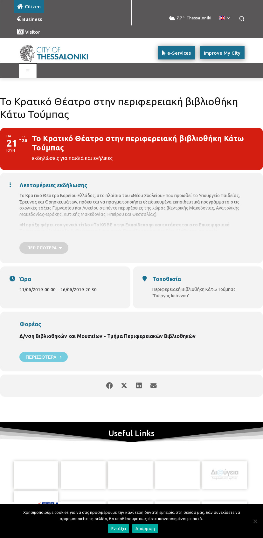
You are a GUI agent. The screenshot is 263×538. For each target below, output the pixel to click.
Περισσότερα (43, 357)
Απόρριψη (145, 528)
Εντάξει (118, 528)
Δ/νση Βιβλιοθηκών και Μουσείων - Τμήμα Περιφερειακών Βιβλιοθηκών (107, 336)
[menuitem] (224, 18)
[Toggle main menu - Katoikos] (28, 71)
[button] (241, 18)
